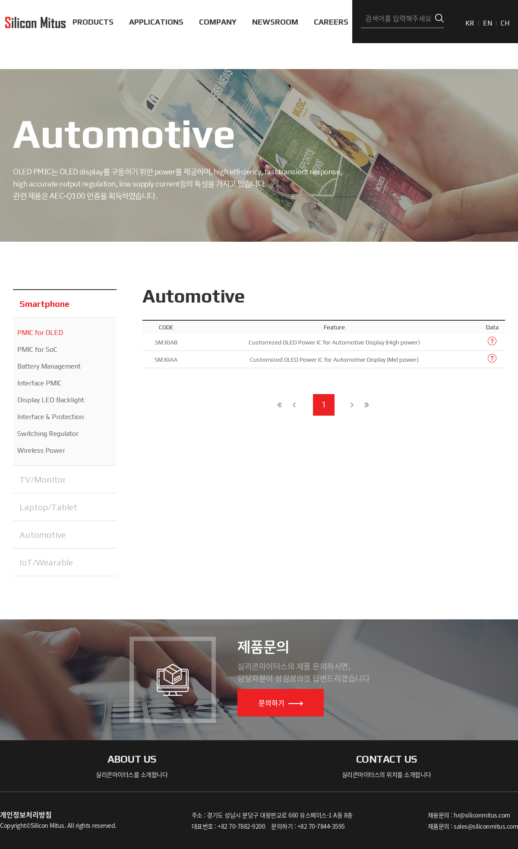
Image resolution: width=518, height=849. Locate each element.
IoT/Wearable (46, 562)
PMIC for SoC (37, 349)
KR (469, 23)
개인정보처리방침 (26, 814)
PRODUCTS (93, 21)
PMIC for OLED (40, 332)
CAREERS (331, 21)
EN (487, 23)
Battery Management (49, 366)
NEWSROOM (275, 21)
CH (505, 23)
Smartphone (44, 304)
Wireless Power (41, 450)
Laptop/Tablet (48, 507)
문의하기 (281, 703)
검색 (439, 18)
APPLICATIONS (156, 21)
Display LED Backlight (50, 400)
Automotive (42, 535)
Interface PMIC (39, 383)
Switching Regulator (48, 433)
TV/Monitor (42, 479)
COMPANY (218, 21)
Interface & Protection (50, 417)
